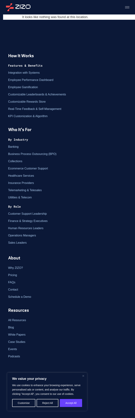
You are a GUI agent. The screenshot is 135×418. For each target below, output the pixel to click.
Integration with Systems (24, 72)
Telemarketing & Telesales (25, 190)
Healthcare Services (21, 175)
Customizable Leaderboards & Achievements (37, 94)
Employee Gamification (23, 87)
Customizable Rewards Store (27, 101)
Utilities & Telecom (20, 197)
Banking (13, 146)
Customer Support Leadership (27, 213)
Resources (18, 310)
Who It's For (19, 129)
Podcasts (14, 356)
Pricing (12, 275)
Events (12, 349)
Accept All (70, 403)
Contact (13, 289)
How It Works (21, 55)
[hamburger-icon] (127, 7)
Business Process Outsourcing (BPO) (32, 154)
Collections (15, 161)
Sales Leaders (17, 242)
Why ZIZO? (15, 267)
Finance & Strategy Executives (28, 220)
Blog (11, 327)
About (14, 258)
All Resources (17, 320)
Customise (24, 403)
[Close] (83, 376)
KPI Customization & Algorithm (28, 116)
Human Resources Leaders (25, 228)
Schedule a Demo (19, 296)
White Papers (17, 334)
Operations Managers (22, 235)
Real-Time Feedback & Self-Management (34, 108)
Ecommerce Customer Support (28, 168)
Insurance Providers (21, 182)
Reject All (47, 403)
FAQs (11, 282)
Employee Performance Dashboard (30, 79)
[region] (47, 392)
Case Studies (16, 341)
